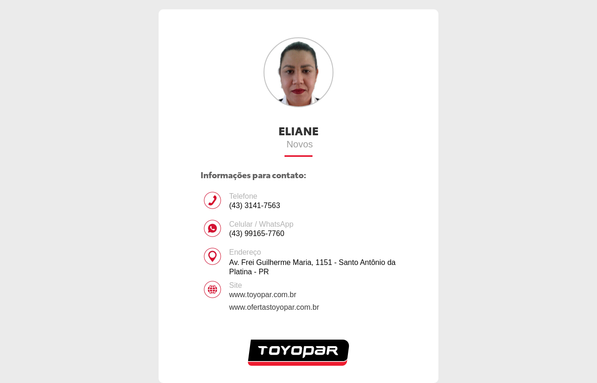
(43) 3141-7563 (254, 205)
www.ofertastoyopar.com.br (274, 307)
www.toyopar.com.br (262, 295)
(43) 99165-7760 (256, 233)
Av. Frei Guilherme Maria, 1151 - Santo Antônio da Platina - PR (312, 267)
